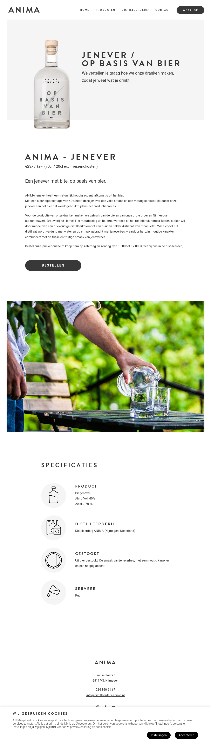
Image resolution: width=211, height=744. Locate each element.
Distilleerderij (135, 10)
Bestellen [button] (53, 265)
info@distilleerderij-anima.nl (105, 695)
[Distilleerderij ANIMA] (24, 10)
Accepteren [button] (186, 735)
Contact (162, 10)
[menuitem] (86, 10)
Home (84, 10)
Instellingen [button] (159, 735)
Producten (105, 10)
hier (53, 727)
